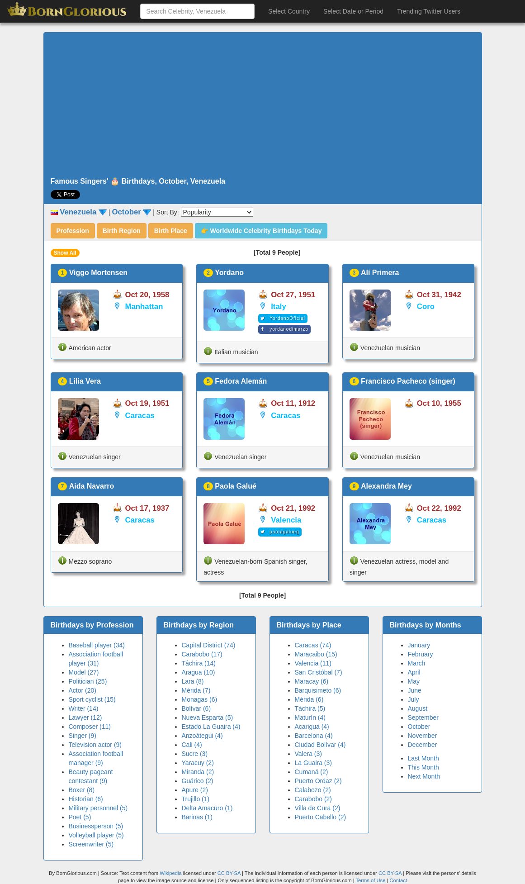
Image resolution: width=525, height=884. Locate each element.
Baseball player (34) (97, 645)
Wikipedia (171, 873)
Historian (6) (86, 799)
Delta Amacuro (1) (207, 808)
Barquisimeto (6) (318, 690)
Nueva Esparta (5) (207, 717)
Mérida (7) (196, 690)
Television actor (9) (95, 744)
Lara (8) (193, 681)
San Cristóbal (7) (318, 672)
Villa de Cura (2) (318, 808)
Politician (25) (88, 681)
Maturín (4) (310, 717)
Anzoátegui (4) (202, 735)
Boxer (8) (82, 790)
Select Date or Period (353, 11)
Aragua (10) (198, 672)
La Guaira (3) (313, 762)
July (413, 699)
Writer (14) (84, 708)
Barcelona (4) (314, 735)
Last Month (423, 758)
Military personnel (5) (98, 808)
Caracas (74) (313, 645)
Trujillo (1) (196, 799)
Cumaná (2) (311, 771)
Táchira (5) (310, 708)
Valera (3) (308, 753)
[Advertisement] (263, 105)
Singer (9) (82, 735)
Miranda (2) (198, 771)
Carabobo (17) (202, 654)
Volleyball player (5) (96, 835)
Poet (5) (80, 817)
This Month (423, 767)
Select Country (289, 11)
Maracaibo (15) (316, 654)
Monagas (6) (200, 699)
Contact (398, 880)
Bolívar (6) (196, 708)
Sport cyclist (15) (92, 699)
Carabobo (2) (313, 799)
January (419, 645)
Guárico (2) (197, 780)
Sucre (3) (195, 753)
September (423, 717)
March (417, 663)
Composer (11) (90, 726)
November (422, 735)
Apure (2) (195, 790)
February (420, 654)
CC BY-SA (229, 873)
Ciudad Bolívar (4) (320, 744)
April (414, 672)
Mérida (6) (309, 699)
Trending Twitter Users (428, 11)
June (414, 690)
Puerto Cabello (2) (320, 817)
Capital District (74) (209, 645)
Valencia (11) (313, 663)
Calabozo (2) (313, 790)
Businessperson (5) (96, 826)
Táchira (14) (199, 663)
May (414, 681)
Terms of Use (371, 880)
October (419, 726)
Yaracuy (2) (198, 762)
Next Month (424, 776)
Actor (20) (82, 690)
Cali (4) (192, 744)
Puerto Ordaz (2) (318, 780)
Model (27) (84, 672)
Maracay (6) (312, 681)
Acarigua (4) (312, 726)
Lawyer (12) (85, 717)
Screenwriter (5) (91, 844)
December (422, 744)
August (418, 708)
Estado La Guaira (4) (211, 726)
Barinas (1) (197, 817)
